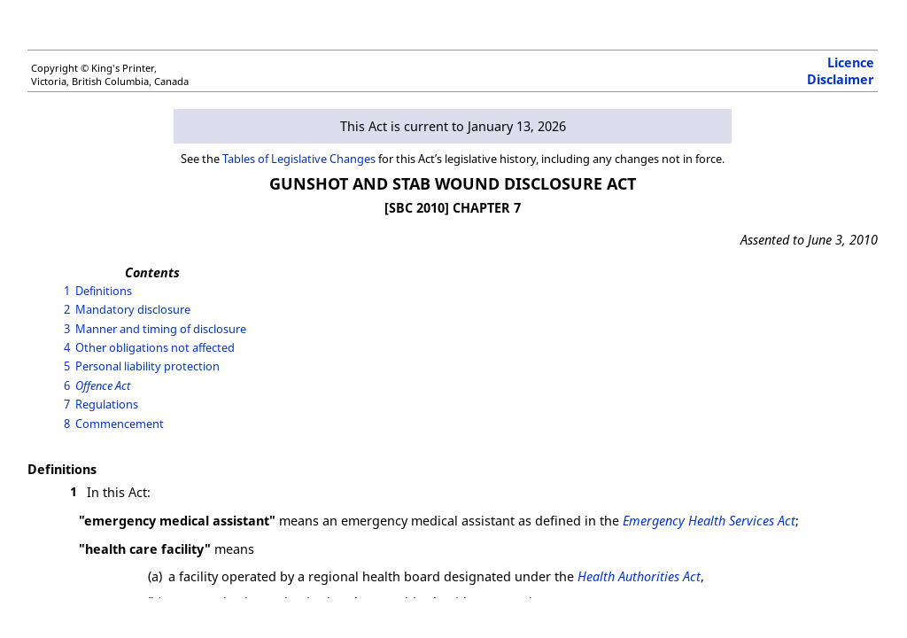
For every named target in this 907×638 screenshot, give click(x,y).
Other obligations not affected (155, 347)
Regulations (106, 404)
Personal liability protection (147, 366)
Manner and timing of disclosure (160, 329)
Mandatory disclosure (132, 309)
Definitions (103, 291)
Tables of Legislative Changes (299, 159)
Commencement (119, 424)
